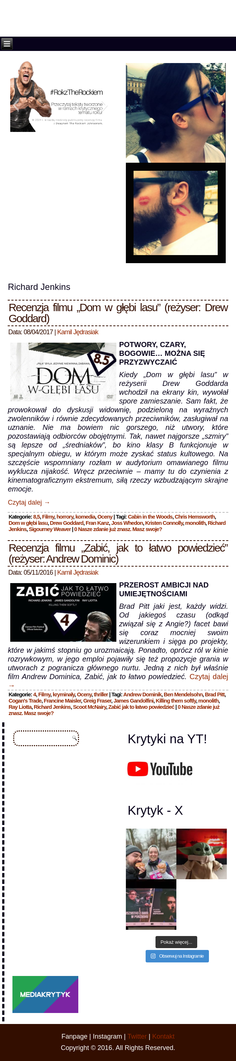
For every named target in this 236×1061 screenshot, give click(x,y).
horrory (64, 516)
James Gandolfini (133, 700)
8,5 (36, 516)
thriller (101, 694)
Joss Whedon (127, 523)
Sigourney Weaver (50, 529)
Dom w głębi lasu (28, 523)
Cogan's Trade (24, 700)
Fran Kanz (97, 523)
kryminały (64, 694)
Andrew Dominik (142, 694)
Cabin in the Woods (150, 516)
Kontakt (163, 1036)
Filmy (48, 516)
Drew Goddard (66, 523)
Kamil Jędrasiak (77, 332)
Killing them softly (176, 700)
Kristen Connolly (164, 523)
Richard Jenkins (52, 707)
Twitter (137, 1036)
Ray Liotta (19, 707)
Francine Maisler (62, 700)
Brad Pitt (215, 694)
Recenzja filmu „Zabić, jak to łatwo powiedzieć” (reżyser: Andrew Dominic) (117, 553)
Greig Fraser (97, 700)
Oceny (104, 516)
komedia (85, 516)
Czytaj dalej (29, 502)
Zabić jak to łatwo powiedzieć (141, 707)
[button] (15, 105)
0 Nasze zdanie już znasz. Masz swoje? (118, 529)
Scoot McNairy (89, 707)
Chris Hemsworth (195, 516)
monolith (195, 523)
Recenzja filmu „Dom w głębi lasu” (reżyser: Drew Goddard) (117, 312)
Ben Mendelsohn (183, 694)
